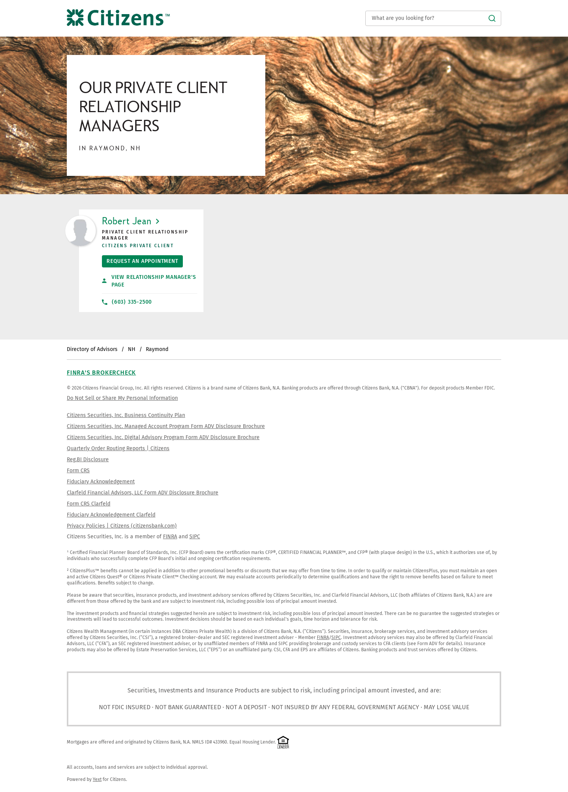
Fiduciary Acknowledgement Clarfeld (111, 515)
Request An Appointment (140, 259)
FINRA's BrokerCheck (101, 372)
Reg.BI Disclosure (88, 459)
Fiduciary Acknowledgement (101, 481)
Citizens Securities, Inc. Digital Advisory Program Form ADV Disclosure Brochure (163, 437)
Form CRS (78, 470)
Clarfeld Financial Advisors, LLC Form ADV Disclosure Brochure (142, 492)
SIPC (194, 536)
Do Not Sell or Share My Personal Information (122, 398)
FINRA (170, 536)
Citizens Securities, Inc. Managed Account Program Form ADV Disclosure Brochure (166, 426)
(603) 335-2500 (127, 302)
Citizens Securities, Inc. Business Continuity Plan (126, 415)
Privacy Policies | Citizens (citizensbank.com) (122, 526)
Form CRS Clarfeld (88, 504)
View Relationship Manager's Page (149, 281)
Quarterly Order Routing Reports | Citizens (118, 448)
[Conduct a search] (433, 18)
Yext (97, 779)
